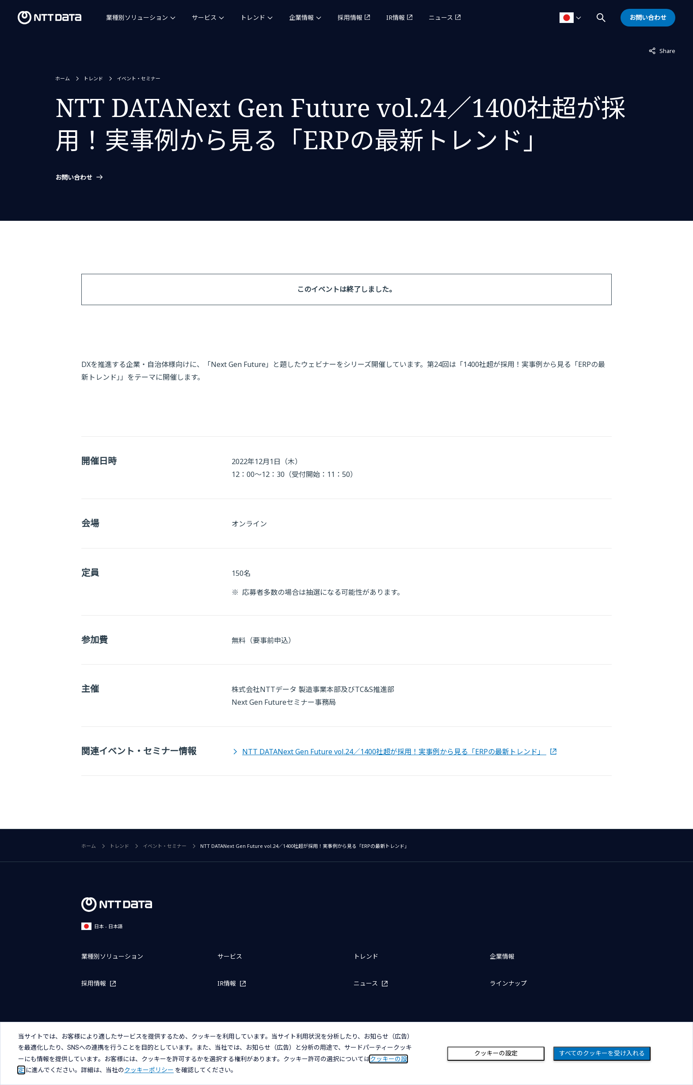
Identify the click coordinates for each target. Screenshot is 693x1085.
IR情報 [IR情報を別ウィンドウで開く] (395, 17)
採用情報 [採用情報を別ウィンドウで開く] (350, 17)
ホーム (62, 78)
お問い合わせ (73, 177)
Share (662, 50)
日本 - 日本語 (102, 926)
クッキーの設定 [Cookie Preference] (496, 1053)
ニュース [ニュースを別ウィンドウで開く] (441, 17)
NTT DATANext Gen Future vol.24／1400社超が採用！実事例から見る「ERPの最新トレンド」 (394, 751)
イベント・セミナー (138, 78)
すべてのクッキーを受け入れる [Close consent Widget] (602, 1053)
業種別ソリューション (137, 17)
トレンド (252, 17)
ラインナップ (508, 983)
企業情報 (301, 17)
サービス (204, 17)
